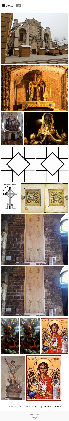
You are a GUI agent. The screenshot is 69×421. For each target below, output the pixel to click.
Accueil (10, 5)
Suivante (46, 406)
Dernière (57, 406)
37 (39, 406)
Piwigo (34, 417)
